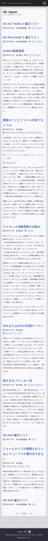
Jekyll (21, 535)
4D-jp (3, 3)
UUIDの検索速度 (13, 51)
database (36, 55)
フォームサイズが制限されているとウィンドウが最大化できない (23, 454)
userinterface (11, 466)
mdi (27, 466)
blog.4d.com (11, 163)
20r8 (33, 504)
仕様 (20, 55)
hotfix (39, 28)
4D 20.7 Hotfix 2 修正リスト (21, 23)
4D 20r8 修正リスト (15, 500)
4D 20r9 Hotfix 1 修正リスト (21, 37)
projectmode (21, 133)
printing (9, 333)
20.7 (33, 28)
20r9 (33, 42)
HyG (29, 538)
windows (38, 385)
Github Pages (30, 535)
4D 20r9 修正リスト (15, 435)
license (30, 231)
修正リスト (22, 28)
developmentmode (34, 133)
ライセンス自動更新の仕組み (21, 226)
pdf (15, 333)
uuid (29, 55)
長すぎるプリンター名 (17, 380)
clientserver (10, 133)
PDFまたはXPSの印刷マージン (23, 325)
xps (20, 333)
